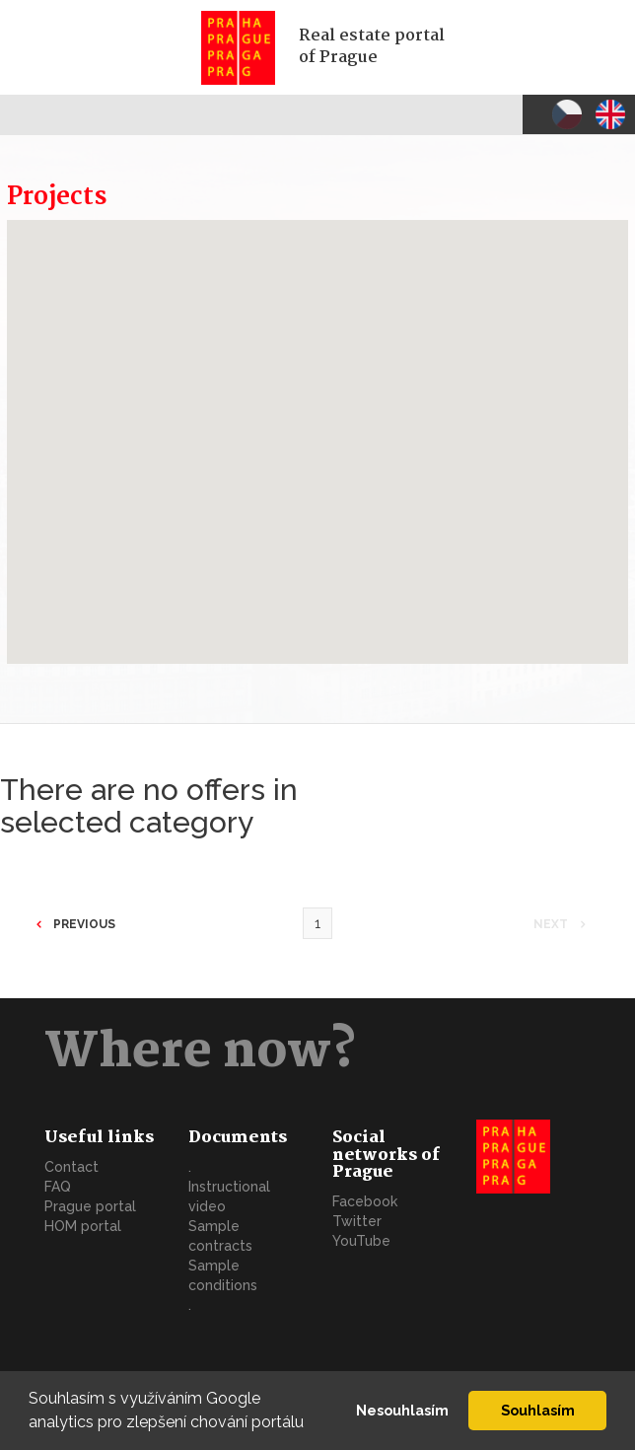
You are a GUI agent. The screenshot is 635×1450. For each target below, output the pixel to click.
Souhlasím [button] (538, 1410)
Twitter (357, 1221)
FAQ (57, 1187)
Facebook (364, 1201)
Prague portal (90, 1206)
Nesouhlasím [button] (402, 1410)
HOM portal (82, 1226)
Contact (71, 1167)
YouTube (361, 1241)
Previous (82, 924)
